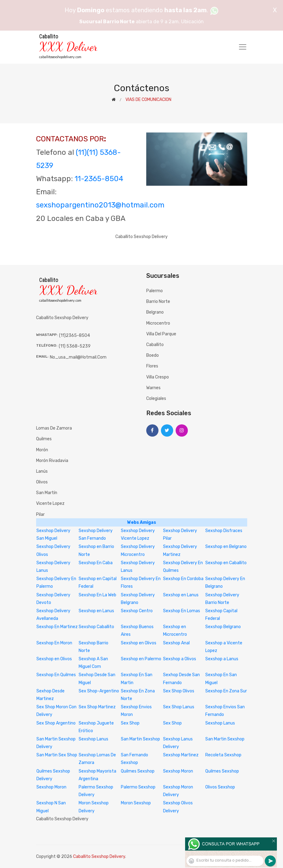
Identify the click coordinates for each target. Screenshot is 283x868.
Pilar (40, 514)
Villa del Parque (161, 334)
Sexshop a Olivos (179, 658)
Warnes (153, 387)
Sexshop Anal (176, 643)
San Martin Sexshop (140, 739)
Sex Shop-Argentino (99, 691)
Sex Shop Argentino (56, 723)
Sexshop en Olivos (138, 643)
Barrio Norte (158, 301)
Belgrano (155, 312)
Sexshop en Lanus (181, 595)
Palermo (154, 290)
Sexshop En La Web (97, 595)
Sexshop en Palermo (141, 658)
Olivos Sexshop (220, 787)
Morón (42, 450)
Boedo (152, 355)
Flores (152, 366)
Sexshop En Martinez (57, 626)
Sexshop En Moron (54, 643)
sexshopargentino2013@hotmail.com (100, 205)
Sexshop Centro (137, 610)
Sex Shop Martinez (97, 707)
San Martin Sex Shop (56, 755)
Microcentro (158, 323)
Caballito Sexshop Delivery (99, 856)
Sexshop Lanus (220, 723)
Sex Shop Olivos (178, 691)
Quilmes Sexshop (138, 771)
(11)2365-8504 (74, 335)
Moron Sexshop (136, 803)
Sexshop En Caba (96, 562)
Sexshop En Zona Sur (226, 691)
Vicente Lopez (50, 503)
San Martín (46, 492)
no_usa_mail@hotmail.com (78, 357)
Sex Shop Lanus (178, 707)
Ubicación (192, 21)
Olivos (42, 482)
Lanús (42, 471)
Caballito (155, 344)
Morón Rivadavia (52, 460)
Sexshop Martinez (181, 755)
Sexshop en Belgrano (226, 546)
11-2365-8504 (99, 178)
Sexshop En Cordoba (183, 578)
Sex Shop (130, 723)
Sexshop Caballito (96, 626)
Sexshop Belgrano (223, 626)
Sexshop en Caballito (226, 562)
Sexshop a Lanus (221, 658)
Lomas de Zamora (54, 428)
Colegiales (156, 398)
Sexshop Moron (178, 771)
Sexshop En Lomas (181, 610)
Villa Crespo (157, 377)
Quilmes (44, 438)
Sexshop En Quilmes (56, 674)
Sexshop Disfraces (223, 530)
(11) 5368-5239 (75, 346)
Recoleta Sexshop (223, 755)
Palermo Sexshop (138, 787)
